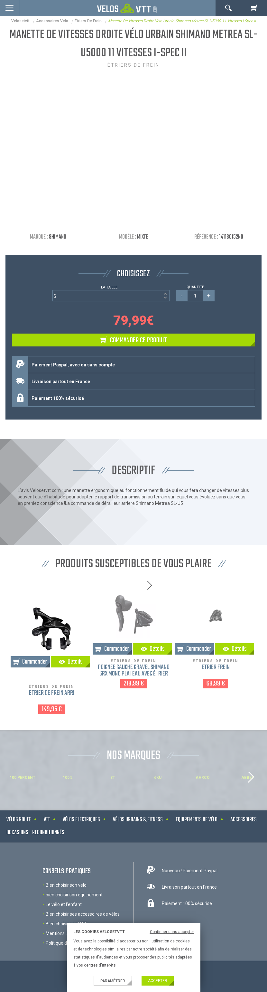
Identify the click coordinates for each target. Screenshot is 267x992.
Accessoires (243, 820)
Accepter (157, 980)
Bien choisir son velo (66, 885)
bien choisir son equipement (74, 894)
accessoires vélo (52, 21)
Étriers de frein (88, 21)
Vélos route (18, 820)
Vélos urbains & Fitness (138, 820)
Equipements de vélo (196, 820)
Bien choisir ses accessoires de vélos (83, 914)
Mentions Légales (63, 933)
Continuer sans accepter (172, 932)
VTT (47, 820)
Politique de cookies (66, 943)
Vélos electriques (81, 820)
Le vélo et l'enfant (64, 904)
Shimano (57, 237)
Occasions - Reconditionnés (35, 832)
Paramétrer (112, 981)
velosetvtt (20, 21)
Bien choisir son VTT (66, 923)
